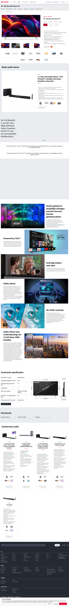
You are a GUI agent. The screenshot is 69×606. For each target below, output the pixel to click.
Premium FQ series (4, 557)
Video (15, 8)
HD (47, 559)
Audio (14, 2)
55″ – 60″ (14, 557)
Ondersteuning (33, 2)
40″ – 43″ (14, 559)
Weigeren (50, 603)
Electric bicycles (15, 582)
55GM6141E (50, 21)
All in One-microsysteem (51, 571)
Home (2, 11)
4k (47, 555)
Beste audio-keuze (9, 8)
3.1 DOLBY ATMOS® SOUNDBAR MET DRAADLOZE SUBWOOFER (26, 446)
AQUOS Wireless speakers (63, 555)
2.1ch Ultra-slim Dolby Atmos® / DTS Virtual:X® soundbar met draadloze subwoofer (9, 446)
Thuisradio (60, 569)
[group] (21, 27)
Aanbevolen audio (38, 8)
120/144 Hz (26, 560)
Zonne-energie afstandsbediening (61, 558)
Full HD (48, 557)
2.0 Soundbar (9, 505)
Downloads (32, 8)
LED (24, 559)
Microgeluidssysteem (51, 569)
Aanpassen (56, 603)
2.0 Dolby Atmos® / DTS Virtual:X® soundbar (59, 445)
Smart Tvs (14, 591)
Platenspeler (49, 574)
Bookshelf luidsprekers (51, 573)
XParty (2, 571)
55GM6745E (60, 21)
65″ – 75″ (14, 555)
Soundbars (14, 571)
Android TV (37, 555)
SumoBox (2, 573)
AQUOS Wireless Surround (17, 573)
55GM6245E (45, 21)
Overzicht (2, 8)
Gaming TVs (3, 559)
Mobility (19, 2)
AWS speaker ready (4, 562)
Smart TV (37, 560)
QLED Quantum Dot (27, 557)
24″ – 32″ (14, 560)
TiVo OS (36, 559)
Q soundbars (14, 569)
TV (10, 2)
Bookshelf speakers (27, 571)
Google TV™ (37, 557)
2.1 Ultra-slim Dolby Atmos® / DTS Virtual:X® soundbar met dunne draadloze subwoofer (50, 79)
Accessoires (3, 583)
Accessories (37, 571)
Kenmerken (20, 8)
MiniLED (2, 555)
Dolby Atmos (3, 560)
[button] (39, 47)
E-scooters (14, 592)
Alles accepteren (63, 603)
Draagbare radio (61, 571)
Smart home (25, 2)
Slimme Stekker (4, 591)
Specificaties (26, 8)
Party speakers (26, 569)
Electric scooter (4, 582)
